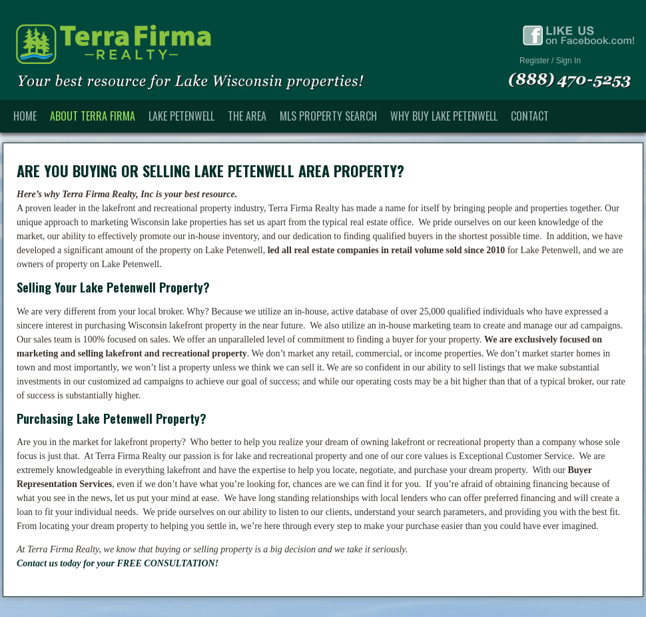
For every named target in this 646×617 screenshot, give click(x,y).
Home (25, 116)
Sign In (568, 60)
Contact (530, 116)
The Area (247, 116)
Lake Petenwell (181, 116)
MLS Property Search (328, 116)
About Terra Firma (92, 116)
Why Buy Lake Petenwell (443, 116)
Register (534, 60)
